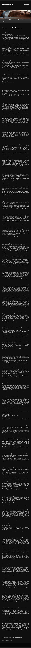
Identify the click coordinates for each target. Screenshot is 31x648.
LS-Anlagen (10, 19)
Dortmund (15, 19)
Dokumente (19, 19)
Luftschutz (6, 19)
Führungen (23, 19)
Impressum (4, 21)
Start (3, 19)
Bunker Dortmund (8, 4)
